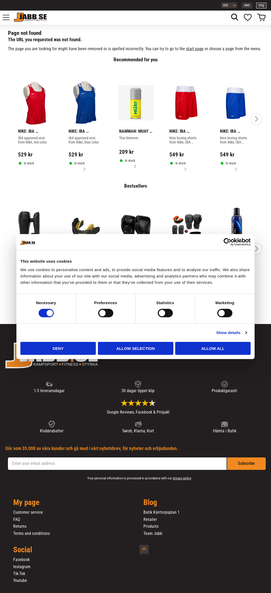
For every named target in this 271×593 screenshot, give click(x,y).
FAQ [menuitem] (16, 519)
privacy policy (182, 478)
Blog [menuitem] (150, 502)
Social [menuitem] (22, 550)
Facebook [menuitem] (21, 559)
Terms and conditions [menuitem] (31, 533)
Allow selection (135, 348)
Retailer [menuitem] (150, 519)
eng (261, 5)
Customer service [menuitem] (28, 512)
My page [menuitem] (26, 502)
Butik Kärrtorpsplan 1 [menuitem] (161, 512)
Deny (58, 348)
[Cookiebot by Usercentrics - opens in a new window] (227, 242)
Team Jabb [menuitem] (152, 533)
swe (247, 5)
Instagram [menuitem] (21, 566)
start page (195, 48)
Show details (228, 332)
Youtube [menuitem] (20, 580)
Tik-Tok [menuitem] (19, 573)
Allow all (213, 348)
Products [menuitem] (151, 526)
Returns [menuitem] (19, 526)
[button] (9, 17)
